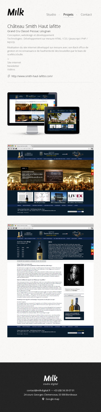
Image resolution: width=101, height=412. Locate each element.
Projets (68, 14)
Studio (51, 14)
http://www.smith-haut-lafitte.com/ (32, 76)
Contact (86, 14)
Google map (52, 399)
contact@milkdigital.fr (38, 390)
